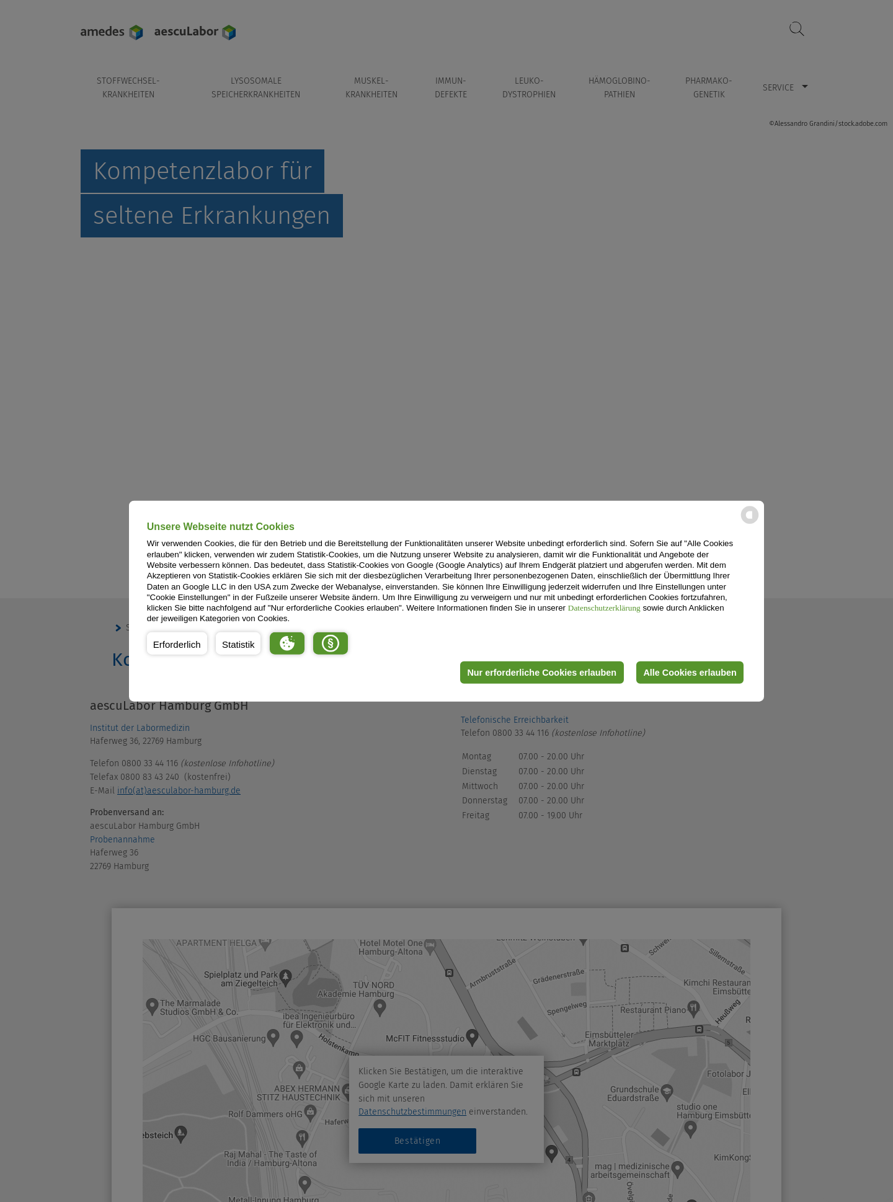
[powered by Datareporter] (750, 522)
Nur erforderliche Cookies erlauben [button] (541, 673)
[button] (177, 643)
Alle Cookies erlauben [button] (689, 673)
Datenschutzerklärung (604, 607)
